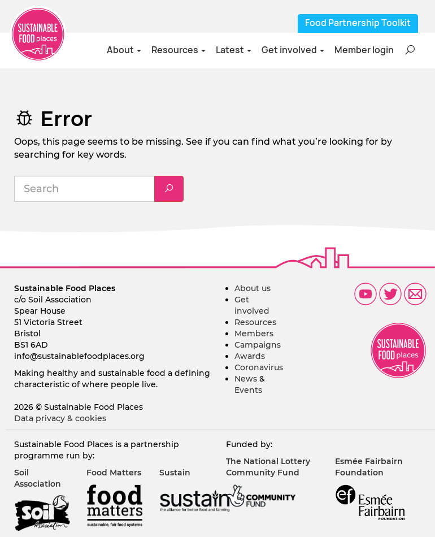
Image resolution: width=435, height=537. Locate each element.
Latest (233, 50)
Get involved (293, 50)
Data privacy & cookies (60, 418)
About (124, 50)
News (245, 379)
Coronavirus (258, 367)
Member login (364, 50)
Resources (178, 50)
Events (248, 390)
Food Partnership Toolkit (358, 23)
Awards (249, 356)
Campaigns (257, 345)
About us (252, 288)
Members (253, 333)
